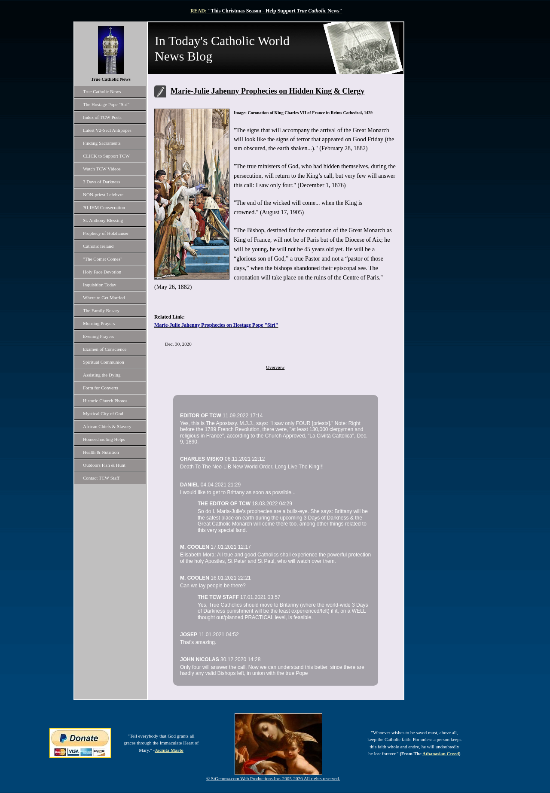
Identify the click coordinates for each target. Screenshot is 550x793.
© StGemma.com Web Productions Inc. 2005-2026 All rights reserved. (273, 778)
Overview (275, 367)
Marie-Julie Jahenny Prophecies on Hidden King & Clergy (267, 91)
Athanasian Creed (440, 753)
